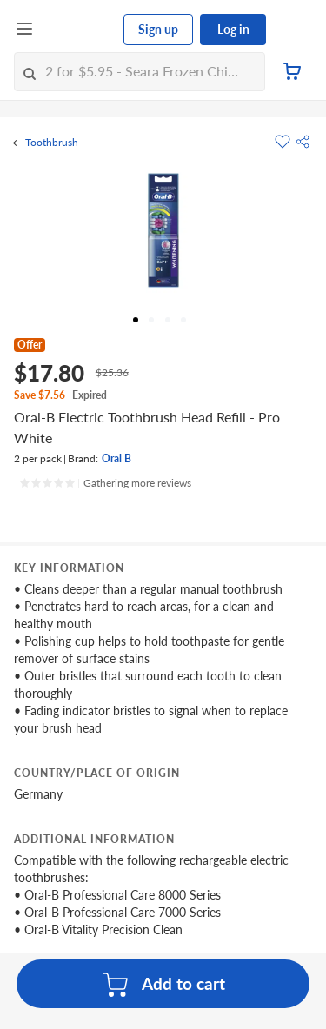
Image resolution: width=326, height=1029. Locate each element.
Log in (233, 29)
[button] (302, 141)
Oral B (116, 458)
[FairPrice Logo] (79, 29)
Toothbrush (51, 142)
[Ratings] (105, 483)
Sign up (158, 29)
